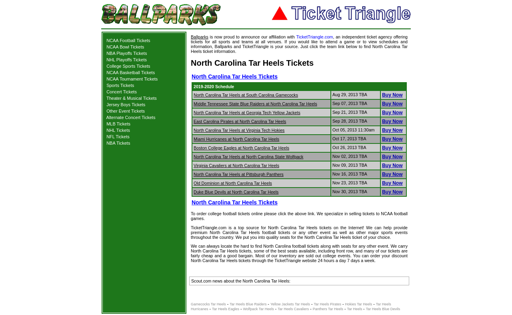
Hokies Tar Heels (358, 304)
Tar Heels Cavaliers (293, 309)
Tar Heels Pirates (327, 304)
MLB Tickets (118, 123)
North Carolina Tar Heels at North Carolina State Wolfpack (248, 156)
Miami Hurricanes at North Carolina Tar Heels (236, 139)
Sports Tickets (120, 85)
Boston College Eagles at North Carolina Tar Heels (241, 147)
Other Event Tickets (125, 111)
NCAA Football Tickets (128, 40)
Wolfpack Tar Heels (258, 309)
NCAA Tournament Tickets (132, 79)
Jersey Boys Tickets (125, 104)
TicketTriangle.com (314, 36)
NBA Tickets (118, 143)
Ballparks (199, 36)
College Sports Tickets (128, 66)
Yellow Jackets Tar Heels (290, 304)
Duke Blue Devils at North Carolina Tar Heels (236, 192)
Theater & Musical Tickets (131, 98)
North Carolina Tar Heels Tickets (235, 76)
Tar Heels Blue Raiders (248, 304)
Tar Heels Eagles (225, 309)
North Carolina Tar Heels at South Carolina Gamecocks (246, 95)
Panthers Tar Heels (328, 309)
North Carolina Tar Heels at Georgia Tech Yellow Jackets (247, 112)
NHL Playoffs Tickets (126, 59)
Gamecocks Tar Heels (208, 304)
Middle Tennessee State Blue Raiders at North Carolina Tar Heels (255, 103)
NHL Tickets (118, 130)
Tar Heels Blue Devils (383, 309)
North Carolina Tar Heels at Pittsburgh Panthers (239, 174)
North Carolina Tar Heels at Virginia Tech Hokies (239, 130)
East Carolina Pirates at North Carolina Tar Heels (240, 121)
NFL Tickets (118, 136)
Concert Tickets (121, 91)
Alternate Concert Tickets (131, 117)
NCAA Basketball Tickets (130, 72)
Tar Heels (355, 309)
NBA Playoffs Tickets (126, 53)
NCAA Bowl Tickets (125, 46)
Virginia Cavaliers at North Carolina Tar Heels (236, 165)
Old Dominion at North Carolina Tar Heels (233, 183)
